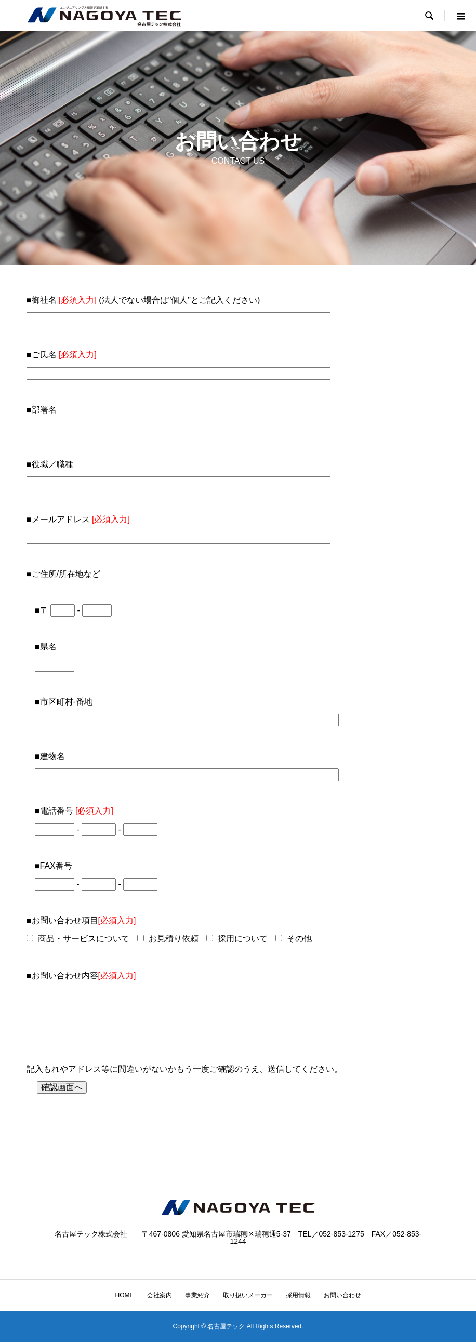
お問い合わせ (342, 1295)
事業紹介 (197, 1295)
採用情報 (298, 1295)
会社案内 (159, 1295)
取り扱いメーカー (248, 1295)
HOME (124, 1295)
